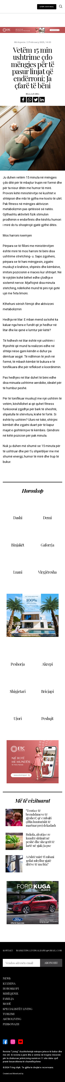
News (7, 978)
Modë (7, 1004)
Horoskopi (11, 988)
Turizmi (9, 1014)
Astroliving (12, 1019)
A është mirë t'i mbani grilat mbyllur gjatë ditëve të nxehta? (40, 860)
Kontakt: (8, 950)
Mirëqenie (10, 993)
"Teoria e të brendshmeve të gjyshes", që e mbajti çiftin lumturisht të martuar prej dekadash (41, 818)
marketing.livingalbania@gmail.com (39, 950)
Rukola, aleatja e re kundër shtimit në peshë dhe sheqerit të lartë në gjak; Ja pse (40, 840)
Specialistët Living (17, 1009)
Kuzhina (9, 983)
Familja (8, 999)
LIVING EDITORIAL (47, 7)
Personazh (11, 1024)
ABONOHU (51, 963)
